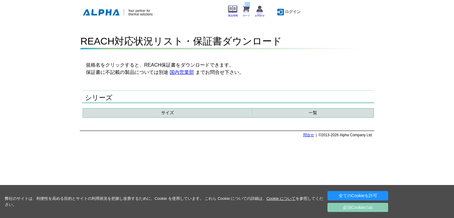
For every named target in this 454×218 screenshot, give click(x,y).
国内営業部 (182, 72)
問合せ (308, 135)
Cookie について (281, 198)
